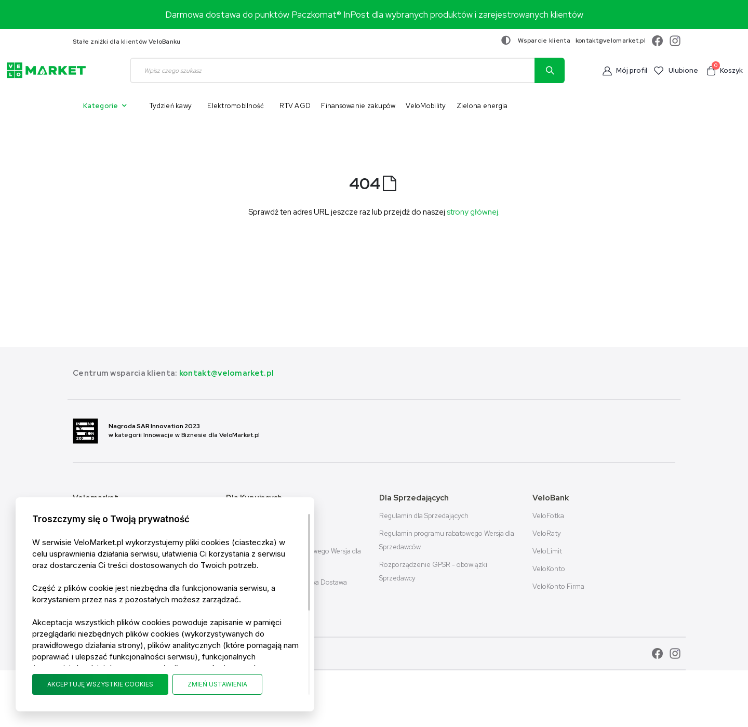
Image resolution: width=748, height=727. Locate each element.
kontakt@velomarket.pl (611, 40)
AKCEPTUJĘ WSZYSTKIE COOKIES (100, 684)
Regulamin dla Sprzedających (424, 515)
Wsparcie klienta (544, 40)
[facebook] (656, 41)
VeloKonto (548, 568)
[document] (165, 604)
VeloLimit (547, 551)
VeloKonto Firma (558, 586)
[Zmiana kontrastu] (506, 40)
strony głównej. (473, 212)
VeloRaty (546, 533)
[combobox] (347, 70)
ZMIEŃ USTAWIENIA (217, 684)
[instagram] (672, 41)
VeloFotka (548, 515)
